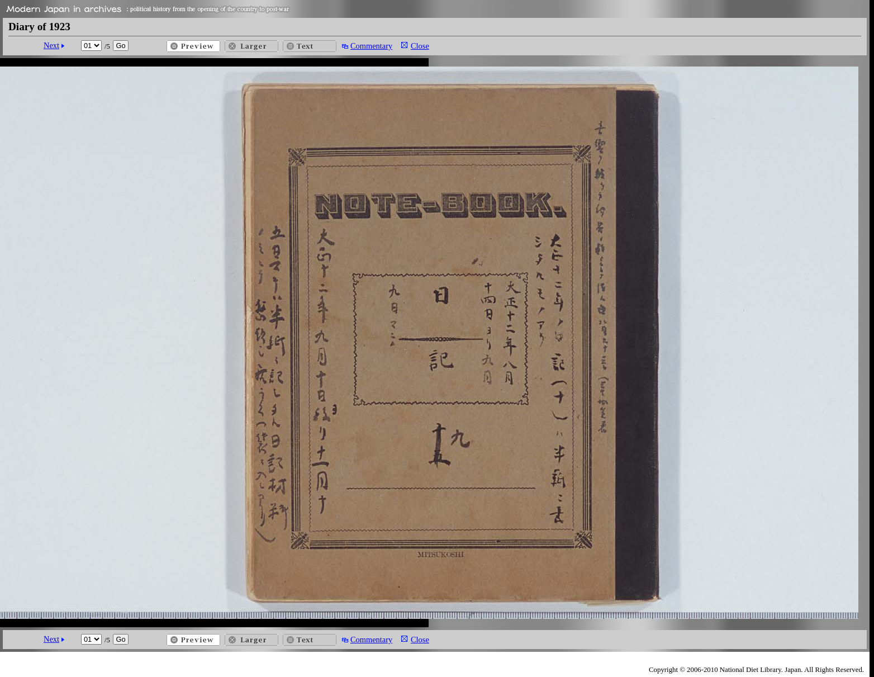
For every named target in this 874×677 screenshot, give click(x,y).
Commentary (371, 45)
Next (51, 45)
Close (420, 45)
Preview (193, 46)
